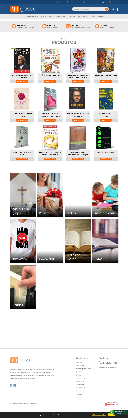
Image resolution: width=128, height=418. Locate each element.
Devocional (72, 16)
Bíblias (51, 16)
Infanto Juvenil (60, 16)
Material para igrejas (31, 16)
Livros (93, 16)
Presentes (44, 16)
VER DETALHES (22, 81)
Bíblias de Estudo (83, 16)
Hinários (100, 16)
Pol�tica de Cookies (99, 415)
